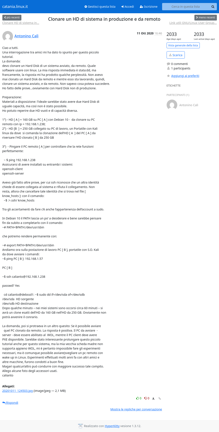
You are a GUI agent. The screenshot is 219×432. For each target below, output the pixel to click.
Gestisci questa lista (99, 6)
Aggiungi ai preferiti (183, 76)
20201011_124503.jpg (17, 391)
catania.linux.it (15, 6)
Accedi (127, 6)
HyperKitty (112, 426)
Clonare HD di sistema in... (20, 23)
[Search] (213, 6)
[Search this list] (185, 6)
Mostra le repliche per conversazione (136, 409)
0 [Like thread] (139, 398)
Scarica (175, 55)
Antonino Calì (26, 35)
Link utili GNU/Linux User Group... (193, 23)
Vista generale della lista (183, 45)
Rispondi (10, 403)
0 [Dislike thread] (146, 398)
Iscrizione (148, 6)
